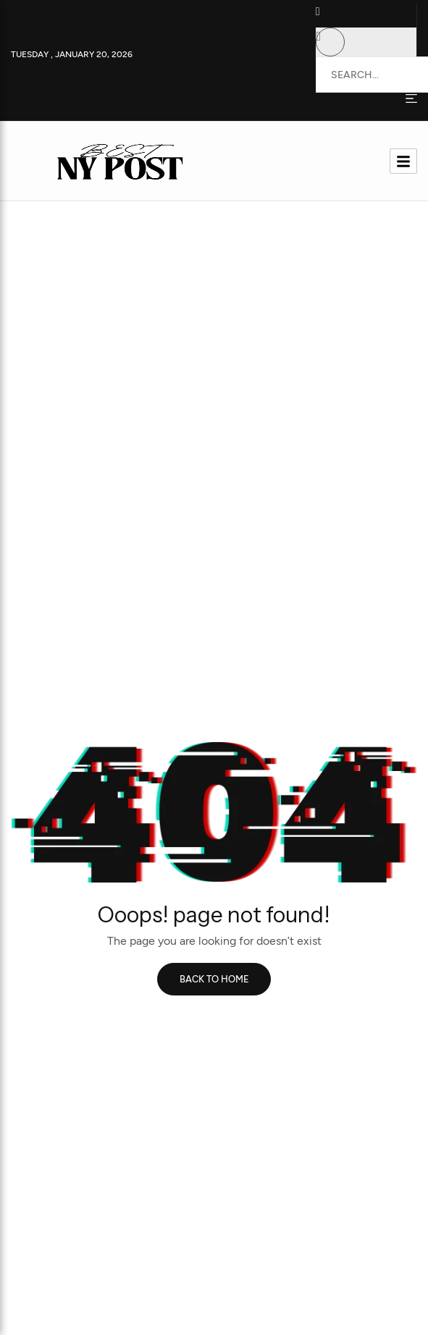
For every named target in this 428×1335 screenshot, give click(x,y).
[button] (328, 16)
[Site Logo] (117, 160)
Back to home (214, 979)
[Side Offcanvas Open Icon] (411, 97)
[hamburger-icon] (403, 161)
